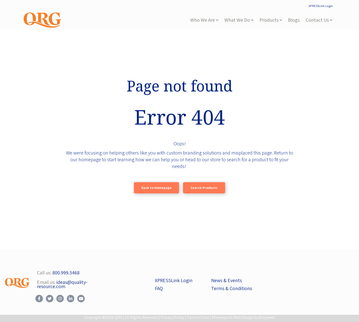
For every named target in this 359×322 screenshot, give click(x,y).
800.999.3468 (66, 272)
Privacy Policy (172, 317)
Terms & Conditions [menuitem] (231, 288)
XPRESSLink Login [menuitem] (321, 6)
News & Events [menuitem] (226, 280)
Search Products (204, 187)
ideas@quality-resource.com (62, 284)
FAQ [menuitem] (159, 288)
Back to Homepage (156, 187)
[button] (204, 20)
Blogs (294, 20)
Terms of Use (198, 317)
